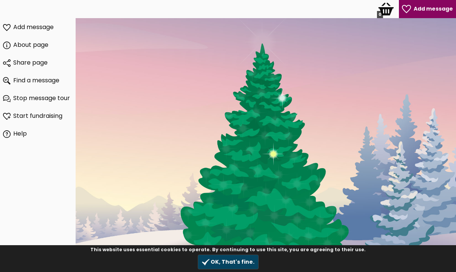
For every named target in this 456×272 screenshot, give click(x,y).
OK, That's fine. (228, 262)
